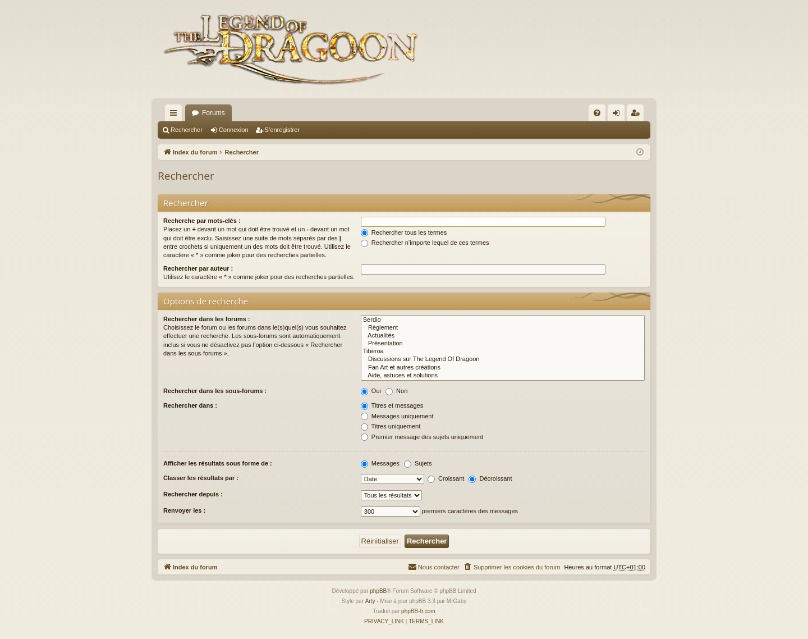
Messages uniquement (397, 416)
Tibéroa (503, 351)
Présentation (503, 344)
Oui (371, 390)
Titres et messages (392, 405)
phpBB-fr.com (418, 611)
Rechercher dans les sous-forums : (215, 390)
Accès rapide (175, 115)
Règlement (503, 328)
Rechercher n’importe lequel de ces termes (425, 242)
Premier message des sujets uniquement (422, 436)
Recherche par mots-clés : (202, 220)
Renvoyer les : (184, 510)
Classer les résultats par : (200, 477)
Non (396, 390)
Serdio (503, 320)
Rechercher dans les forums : (206, 319)
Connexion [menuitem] (619, 115)
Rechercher (187, 129)
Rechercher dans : (190, 405)
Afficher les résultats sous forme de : (217, 463)
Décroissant (490, 478)
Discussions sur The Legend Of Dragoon (503, 359)
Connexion (234, 129)
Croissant (446, 478)
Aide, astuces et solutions (503, 376)
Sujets (418, 463)
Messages (380, 463)
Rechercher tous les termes (404, 232)
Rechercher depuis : (193, 494)
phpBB (378, 591)
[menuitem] (597, 112)
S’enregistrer (282, 129)
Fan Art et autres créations (503, 368)
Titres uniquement (391, 426)
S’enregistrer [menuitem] (638, 115)
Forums (213, 113)
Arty (370, 601)
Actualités (503, 336)
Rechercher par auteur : (198, 268)
